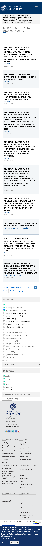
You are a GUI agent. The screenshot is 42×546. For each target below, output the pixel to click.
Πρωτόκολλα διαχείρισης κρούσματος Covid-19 (9, 482)
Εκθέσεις (22, 475)
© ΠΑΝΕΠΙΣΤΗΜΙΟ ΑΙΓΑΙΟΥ (8, 521)
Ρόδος (5, 20)
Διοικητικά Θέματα (25, 454)
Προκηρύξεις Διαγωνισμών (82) (15, 313)
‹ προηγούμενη (16, 287)
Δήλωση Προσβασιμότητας (25, 511)
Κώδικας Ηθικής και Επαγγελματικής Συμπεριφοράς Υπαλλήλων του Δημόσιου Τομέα (10, 475)
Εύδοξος (4, 463)
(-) (4, 399)
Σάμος (18, 18)
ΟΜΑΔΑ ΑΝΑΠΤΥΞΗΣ (7, 523)
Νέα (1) (7, 330)
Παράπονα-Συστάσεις (26, 503)
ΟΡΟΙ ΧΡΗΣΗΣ (21, 521)
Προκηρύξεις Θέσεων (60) (14, 316)
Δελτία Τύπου (6, 497)
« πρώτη (6, 287)
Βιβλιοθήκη (5, 443)
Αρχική (5, 15)
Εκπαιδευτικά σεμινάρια (27, 478)
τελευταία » (30, 291)
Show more (5, 361)
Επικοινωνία (23, 500)
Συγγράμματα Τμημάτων (9, 466)
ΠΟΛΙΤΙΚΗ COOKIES (32, 521)
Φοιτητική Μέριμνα (25, 460)
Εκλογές (30, 18)
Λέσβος (12, 20)
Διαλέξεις (22, 472)
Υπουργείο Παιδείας (8, 457)
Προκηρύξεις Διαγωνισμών (23, 444)
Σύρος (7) (8, 387)
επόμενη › (20, 291)
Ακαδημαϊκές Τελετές (26, 469)
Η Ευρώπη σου (6, 469)
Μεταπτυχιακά (24, 457)
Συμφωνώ (5, 543)
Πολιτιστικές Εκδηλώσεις (27, 484)
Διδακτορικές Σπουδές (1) (14, 327)
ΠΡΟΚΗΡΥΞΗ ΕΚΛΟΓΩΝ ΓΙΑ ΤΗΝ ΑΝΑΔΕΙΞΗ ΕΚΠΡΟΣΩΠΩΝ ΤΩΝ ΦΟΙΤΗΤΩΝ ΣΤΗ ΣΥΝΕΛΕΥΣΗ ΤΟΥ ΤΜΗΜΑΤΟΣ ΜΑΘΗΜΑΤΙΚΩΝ (17, 96)
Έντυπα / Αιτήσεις (7, 454)
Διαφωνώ (14, 543)
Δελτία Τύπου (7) (11, 319)
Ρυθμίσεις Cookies (8, 538)
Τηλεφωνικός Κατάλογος (27, 497)
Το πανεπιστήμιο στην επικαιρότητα (9, 501)
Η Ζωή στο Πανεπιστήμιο (19, 15)
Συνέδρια (22, 487)
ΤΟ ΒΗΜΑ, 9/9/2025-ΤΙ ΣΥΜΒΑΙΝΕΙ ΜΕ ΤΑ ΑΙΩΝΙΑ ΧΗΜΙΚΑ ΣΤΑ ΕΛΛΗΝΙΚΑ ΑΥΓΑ (20, 224)
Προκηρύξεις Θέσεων (26, 448)
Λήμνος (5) (8, 390)
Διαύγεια (5, 460)
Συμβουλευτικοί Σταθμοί (9, 451)
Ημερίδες (22, 481)
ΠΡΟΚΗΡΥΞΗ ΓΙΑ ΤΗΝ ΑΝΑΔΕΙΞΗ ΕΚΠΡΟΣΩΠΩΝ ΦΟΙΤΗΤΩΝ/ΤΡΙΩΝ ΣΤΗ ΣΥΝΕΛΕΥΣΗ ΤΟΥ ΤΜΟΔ (20, 76)
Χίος (24, 18)
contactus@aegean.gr (12, 426)
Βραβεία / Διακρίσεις (26, 451)
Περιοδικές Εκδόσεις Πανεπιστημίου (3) (18, 321)
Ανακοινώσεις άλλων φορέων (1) (16, 324)
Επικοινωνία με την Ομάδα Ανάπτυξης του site (27, 516)
